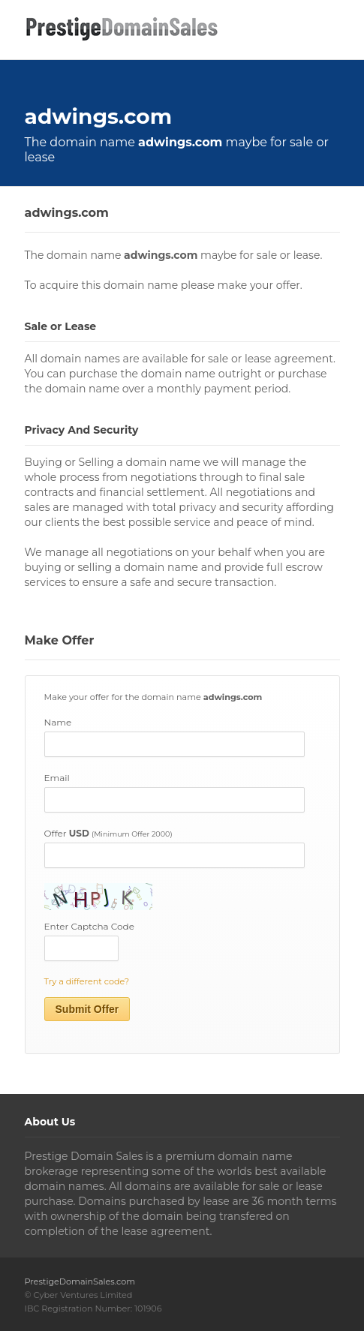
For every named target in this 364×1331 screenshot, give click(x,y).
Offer (108, 833)
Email (57, 777)
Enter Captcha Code (89, 926)
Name (58, 722)
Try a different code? (87, 981)
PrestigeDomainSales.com (80, 1281)
